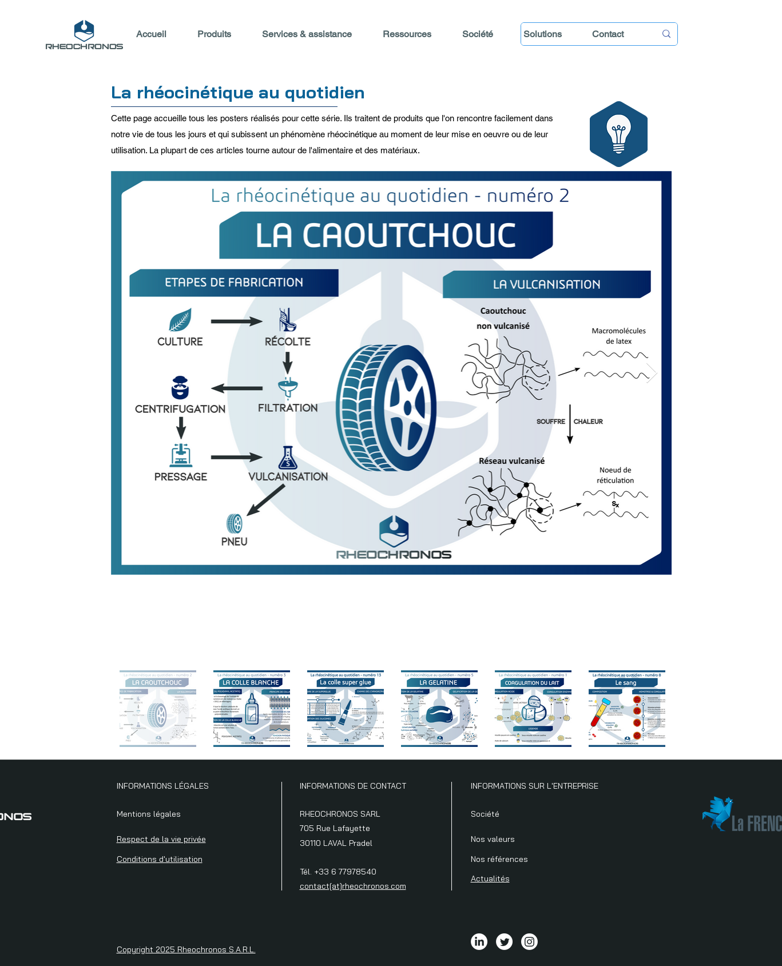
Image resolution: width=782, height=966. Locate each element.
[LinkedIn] (479, 941)
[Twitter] (504, 941)
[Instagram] (529, 941)
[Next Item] (651, 373)
